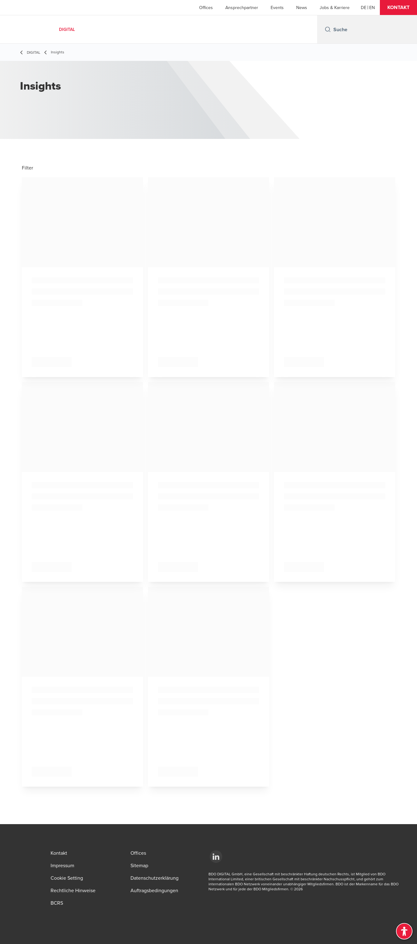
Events (277, 7)
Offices (206, 7)
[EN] (372, 7)
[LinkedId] (215, 856)
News (301, 7)
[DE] (363, 7)
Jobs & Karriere (335, 7)
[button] (398, 7)
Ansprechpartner (241, 7)
